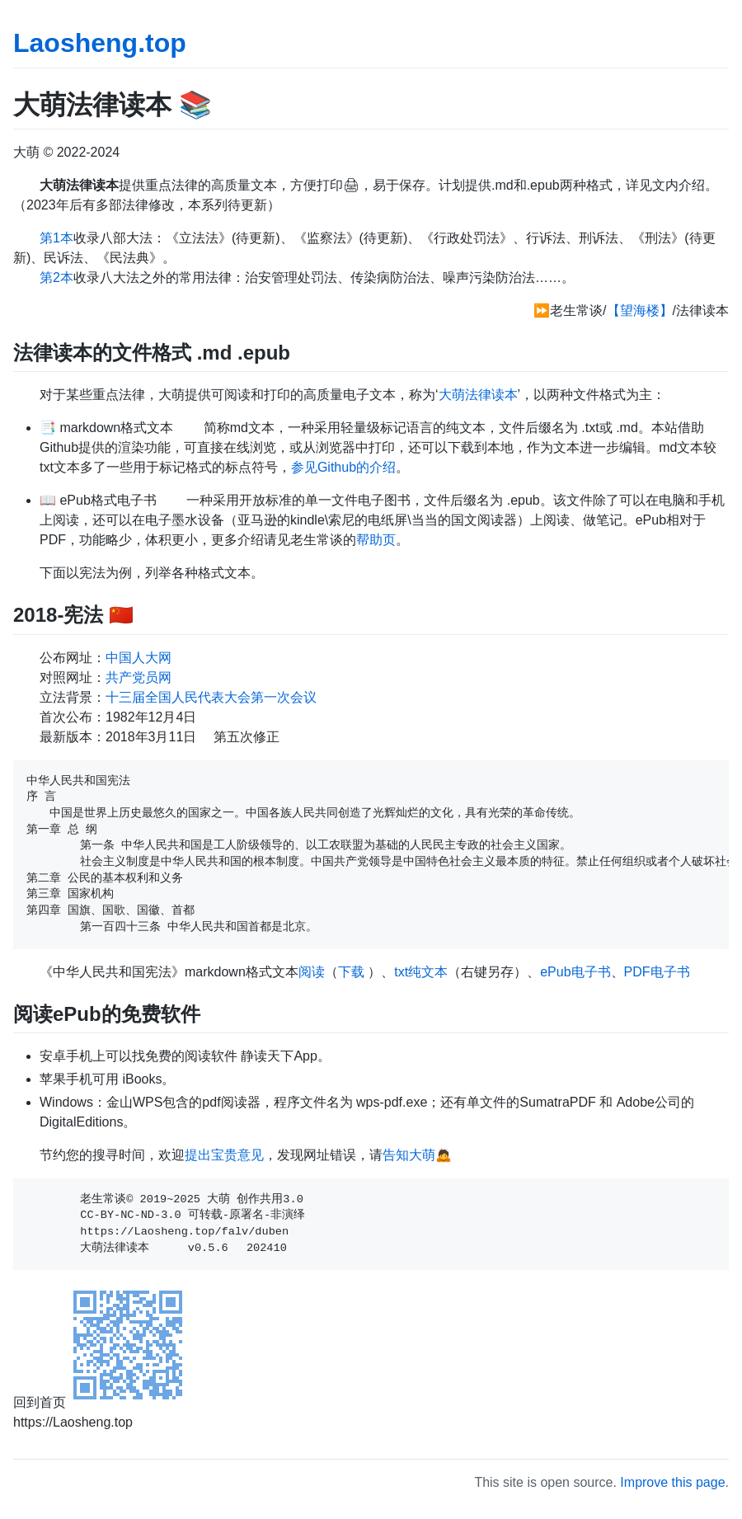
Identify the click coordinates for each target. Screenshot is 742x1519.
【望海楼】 (640, 310)
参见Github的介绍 (343, 467)
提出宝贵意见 (224, 1155)
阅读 (311, 972)
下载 (351, 972)
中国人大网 (138, 658)
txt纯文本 (421, 972)
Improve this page (672, 1482)
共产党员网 (138, 677)
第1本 (56, 238)
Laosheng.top (99, 43)
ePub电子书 (575, 972)
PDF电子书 (657, 972)
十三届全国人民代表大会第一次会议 (211, 697)
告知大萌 (409, 1155)
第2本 (56, 277)
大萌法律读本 (478, 395)
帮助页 (376, 540)
